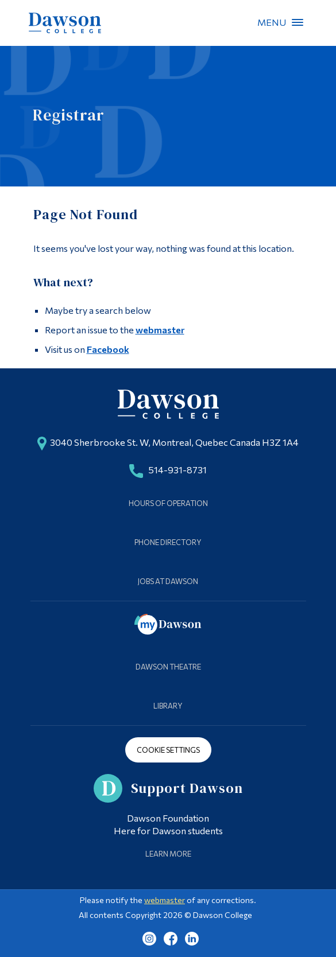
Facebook (108, 349)
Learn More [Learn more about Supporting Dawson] (168, 853)
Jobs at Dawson (168, 581)
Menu (297, 22)
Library (168, 705)
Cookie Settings (168, 749)
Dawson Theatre (168, 666)
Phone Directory (168, 542)
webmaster (160, 329)
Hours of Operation (168, 503)
